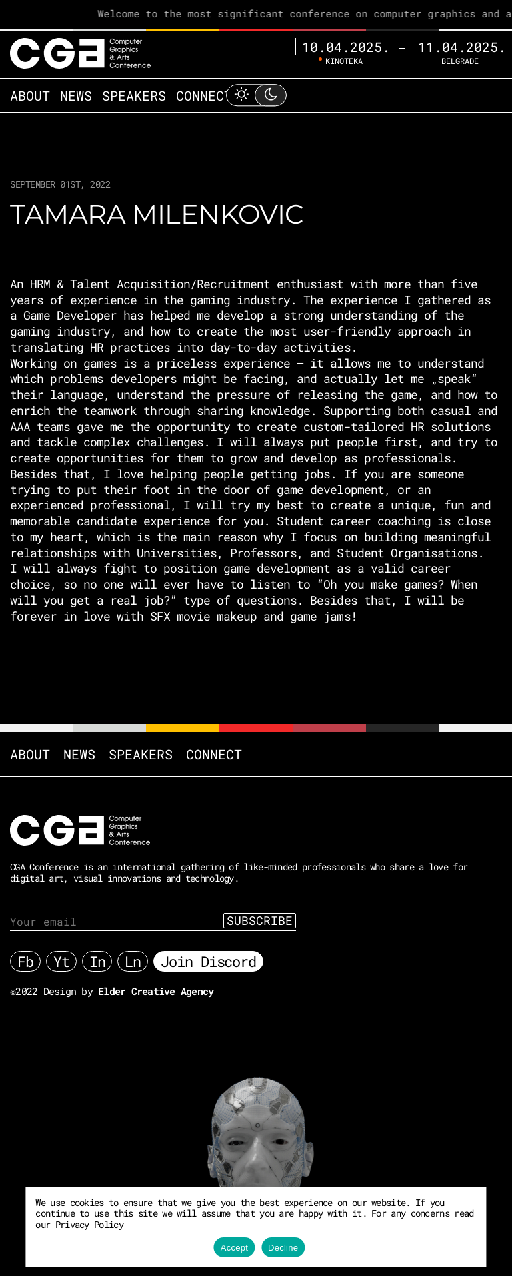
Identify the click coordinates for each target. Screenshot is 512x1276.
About (30, 95)
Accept (234, 1248)
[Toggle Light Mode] (256, 95)
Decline (283, 1248)
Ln (133, 961)
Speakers (134, 95)
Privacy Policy (89, 1224)
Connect (204, 95)
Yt (61, 961)
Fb (25, 961)
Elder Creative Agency (155, 991)
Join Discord (208, 961)
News (76, 95)
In (97, 961)
